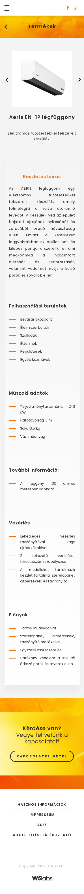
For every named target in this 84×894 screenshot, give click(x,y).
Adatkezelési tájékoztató (42, 835)
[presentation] (6, 79)
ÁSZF (42, 824)
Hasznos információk (42, 805)
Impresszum (42, 814)
